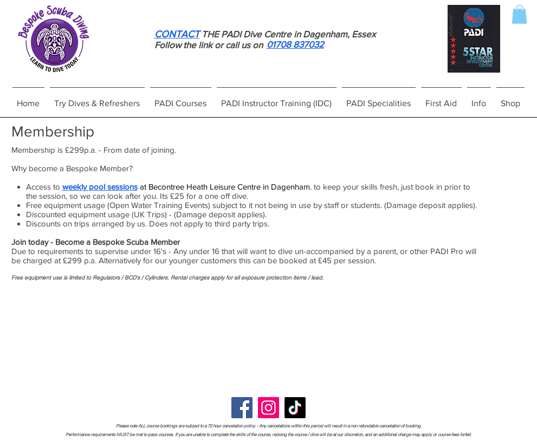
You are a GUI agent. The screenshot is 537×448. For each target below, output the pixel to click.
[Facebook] (242, 407)
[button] (519, 14)
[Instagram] (268, 407)
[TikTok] (295, 407)
